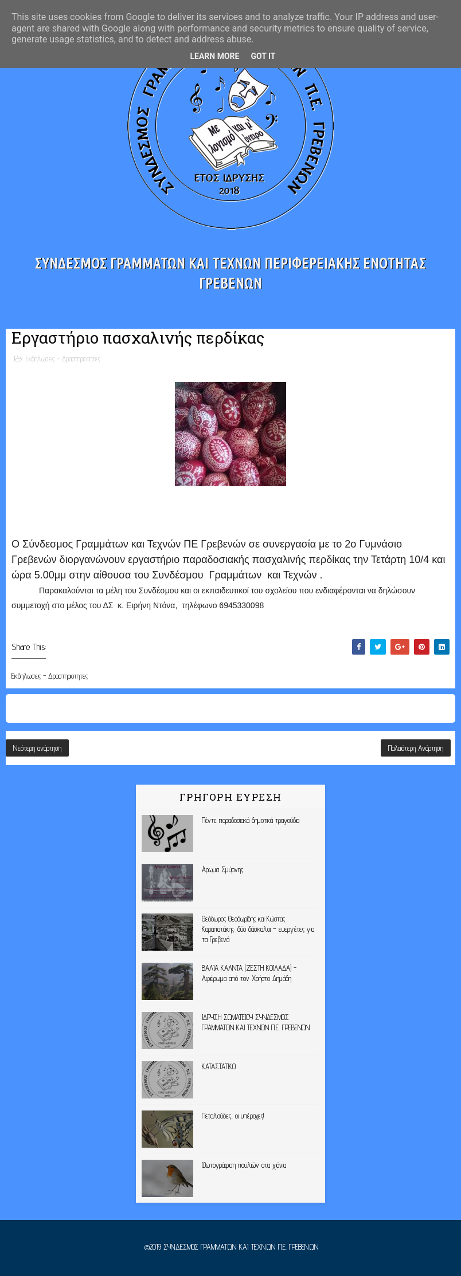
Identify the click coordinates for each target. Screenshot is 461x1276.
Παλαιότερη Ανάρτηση (415, 748)
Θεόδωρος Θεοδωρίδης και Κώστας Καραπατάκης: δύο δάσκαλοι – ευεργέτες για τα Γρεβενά (258, 929)
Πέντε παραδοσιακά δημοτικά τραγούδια (250, 820)
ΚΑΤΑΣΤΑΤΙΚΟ (219, 1066)
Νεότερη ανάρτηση (37, 748)
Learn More (214, 56)
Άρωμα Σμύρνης (222, 869)
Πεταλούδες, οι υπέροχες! (233, 1115)
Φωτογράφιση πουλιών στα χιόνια (244, 1164)
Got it (263, 56)
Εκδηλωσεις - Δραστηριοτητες (63, 358)
